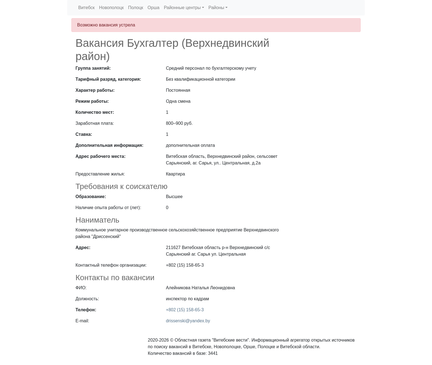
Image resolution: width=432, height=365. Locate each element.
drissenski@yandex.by (188, 320)
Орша (154, 7)
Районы (216, 7)
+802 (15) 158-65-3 (185, 309)
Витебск (86, 7)
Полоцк (135, 7)
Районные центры (182, 7)
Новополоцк (111, 7)
